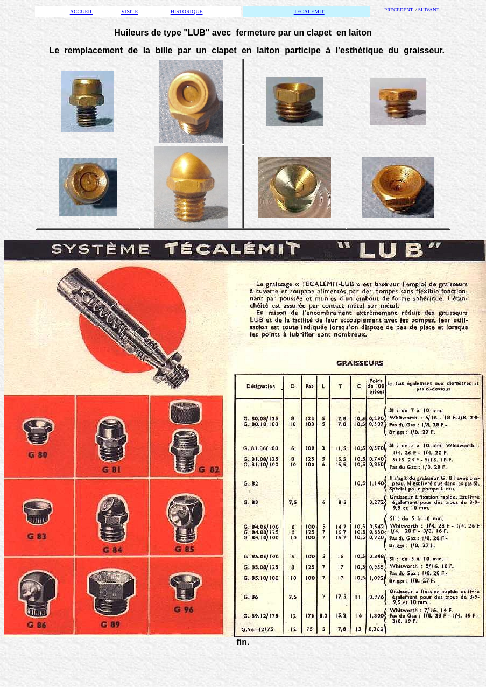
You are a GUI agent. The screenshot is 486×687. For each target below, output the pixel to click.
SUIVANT (428, 9)
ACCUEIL (81, 12)
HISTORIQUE (187, 12)
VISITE (129, 12)
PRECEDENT (398, 9)
